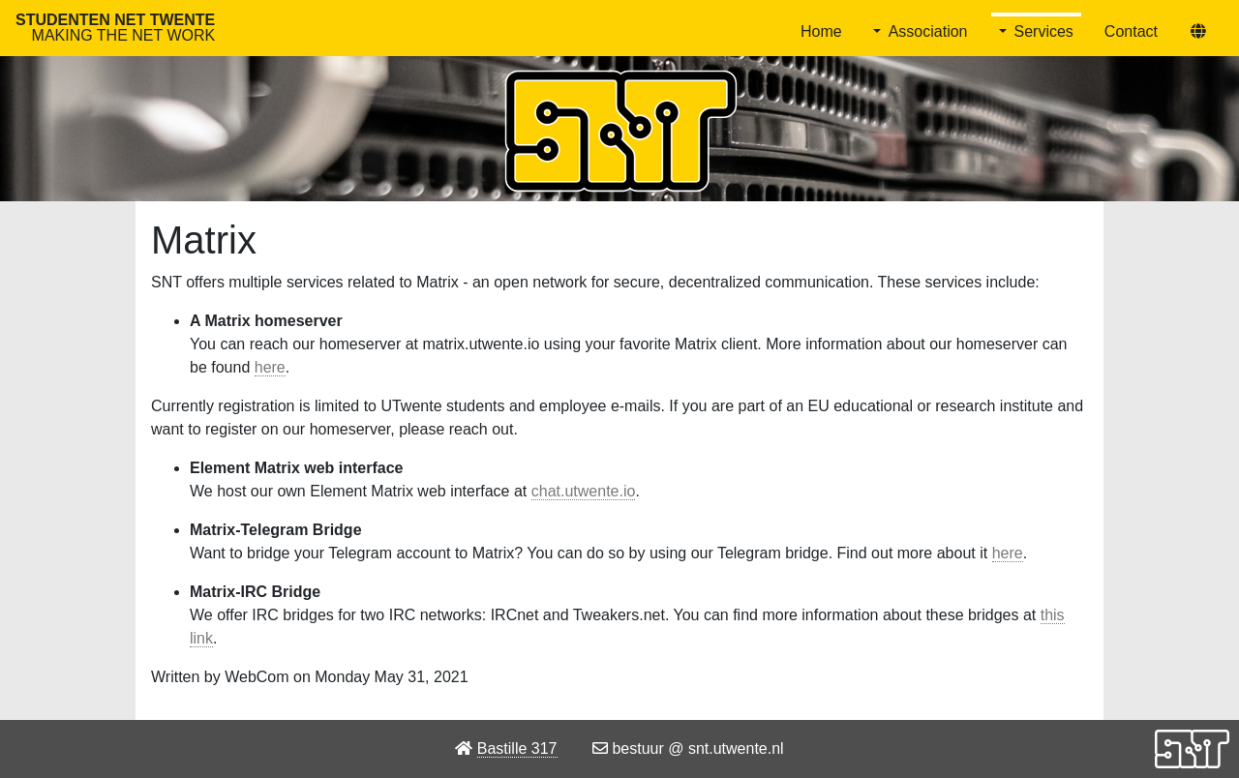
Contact (1131, 31)
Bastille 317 (517, 748)
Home (821, 31)
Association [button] (928, 31)
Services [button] (1043, 31)
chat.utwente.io (583, 491)
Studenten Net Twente (115, 28)
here (270, 367)
